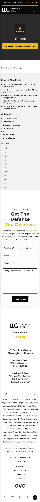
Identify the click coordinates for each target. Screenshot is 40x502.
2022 (4, 164)
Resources (20, 474)
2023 (4, 160)
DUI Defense (8, 128)
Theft (5, 131)
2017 (3, 184)
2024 (4, 156)
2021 (3, 168)
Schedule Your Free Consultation (20, 46)
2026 (4, 148)
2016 (3, 188)
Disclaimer (20, 466)
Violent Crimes (9, 138)
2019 (3, 176)
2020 (4, 172)
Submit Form (20, 299)
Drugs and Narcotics (11, 125)
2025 (4, 152)
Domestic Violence (10, 122)
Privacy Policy (20, 470)
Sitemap (20, 478)
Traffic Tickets (9, 135)
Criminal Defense (10, 118)
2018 (3, 180)
